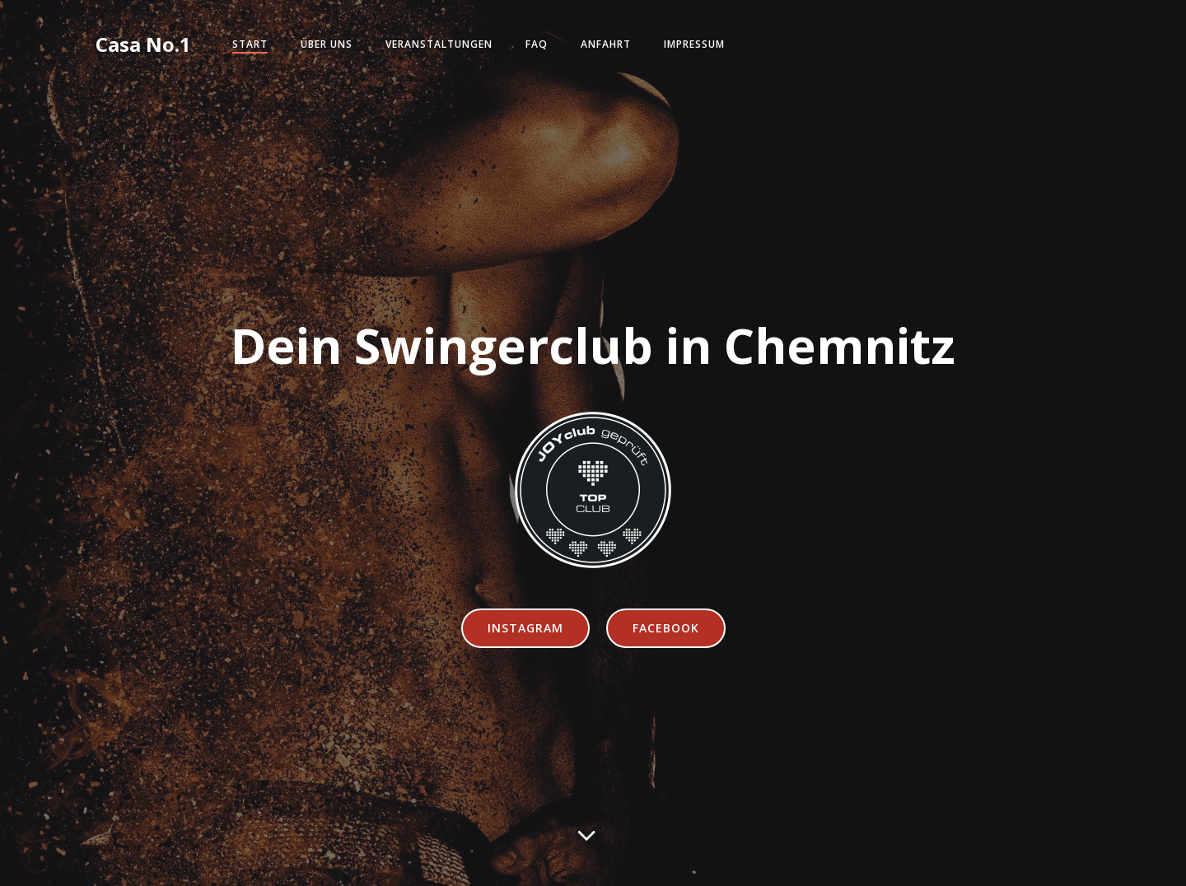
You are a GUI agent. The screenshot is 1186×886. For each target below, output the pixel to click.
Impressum (694, 44)
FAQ (536, 44)
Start (250, 44)
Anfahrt (606, 44)
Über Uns (327, 44)
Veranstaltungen (439, 44)
